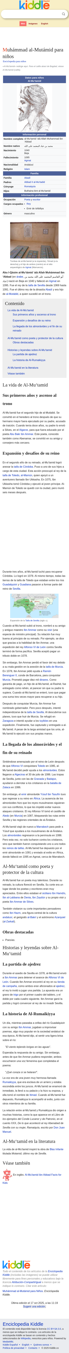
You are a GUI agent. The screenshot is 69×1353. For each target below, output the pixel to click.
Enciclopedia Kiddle (23, 1324)
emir (23, 794)
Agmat (27, 160)
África (37, 798)
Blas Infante (57, 1149)
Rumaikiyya (9, 1082)
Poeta (27, 199)
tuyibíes (43, 720)
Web (23, 24)
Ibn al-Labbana (11, 897)
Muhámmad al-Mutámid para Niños (23, 1291)
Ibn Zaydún (38, 897)
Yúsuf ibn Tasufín (50, 794)
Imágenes (33, 24)
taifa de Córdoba (23, 466)
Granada (39, 779)
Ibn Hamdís (58, 893)
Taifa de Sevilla (32, 620)
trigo (16, 994)
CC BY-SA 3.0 (54, 1329)
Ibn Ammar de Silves (21, 901)
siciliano (46, 893)
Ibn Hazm (15, 913)
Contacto (32, 1348)
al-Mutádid (12, 294)
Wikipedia (26, 1338)
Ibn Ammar (30, 630)
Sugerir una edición (34, 1306)
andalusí (7, 917)
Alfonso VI (17, 766)
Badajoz (51, 779)
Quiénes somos (41, 1344)
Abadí (27, 178)
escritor (36, 199)
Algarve (23, 430)
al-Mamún (26, 475)
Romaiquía (30, 186)
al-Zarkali (8, 921)
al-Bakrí (31, 917)
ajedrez (60, 986)
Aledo (6, 815)
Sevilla (16, 588)
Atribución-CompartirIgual (26, 1282)
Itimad (33, 1095)
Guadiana (25, 584)
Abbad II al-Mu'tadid (34, 182)
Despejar (57, 14)
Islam (27, 169)
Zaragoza (8, 720)
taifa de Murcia (54, 666)
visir (49, 630)
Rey (29, 203)
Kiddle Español (10, 1344)
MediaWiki (8, 1341)
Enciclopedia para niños (14, 61)
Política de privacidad (13, 1348)
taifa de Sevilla (36, 285)
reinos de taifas (15, 848)
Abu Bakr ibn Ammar (21, 434)
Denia (27, 897)
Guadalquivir (10, 584)
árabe (19, 276)
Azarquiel (59, 917)
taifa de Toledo (11, 475)
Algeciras (20, 774)
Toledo (41, 766)
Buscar (63, 14)
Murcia (6, 679)
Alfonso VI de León (35, 647)
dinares (43, 679)
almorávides (50, 770)
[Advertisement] (34, 36)
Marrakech (42, 826)
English (44, 24)
